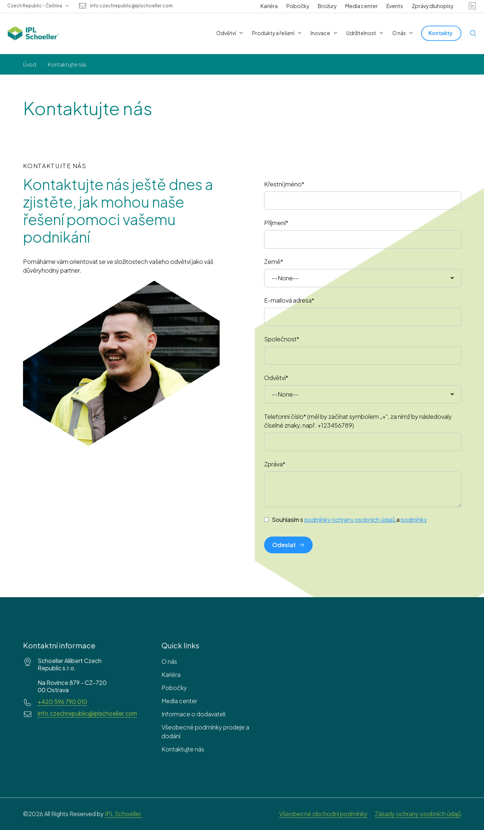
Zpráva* (274, 464)
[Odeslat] (288, 545)
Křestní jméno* (284, 184)
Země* (273, 261)
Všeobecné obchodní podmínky (323, 814)
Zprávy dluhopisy (432, 6)
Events (394, 6)
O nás (169, 661)
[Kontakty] (441, 33)
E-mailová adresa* (289, 300)
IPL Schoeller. (123, 814)
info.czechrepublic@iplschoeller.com (131, 5)
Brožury (327, 6)
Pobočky (297, 6)
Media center (361, 6)
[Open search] (473, 33)
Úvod (29, 64)
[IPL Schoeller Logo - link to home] (33, 33)
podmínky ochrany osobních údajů (350, 519)
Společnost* (281, 339)
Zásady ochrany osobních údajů (418, 814)
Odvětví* (276, 378)
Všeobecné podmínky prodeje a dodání (205, 731)
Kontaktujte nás (182, 749)
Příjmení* (276, 223)
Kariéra (269, 6)
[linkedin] (472, 5)
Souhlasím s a (349, 519)
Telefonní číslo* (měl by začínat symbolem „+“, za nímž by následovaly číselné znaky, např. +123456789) (358, 421)
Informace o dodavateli (193, 714)
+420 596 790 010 (62, 701)
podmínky (414, 519)
